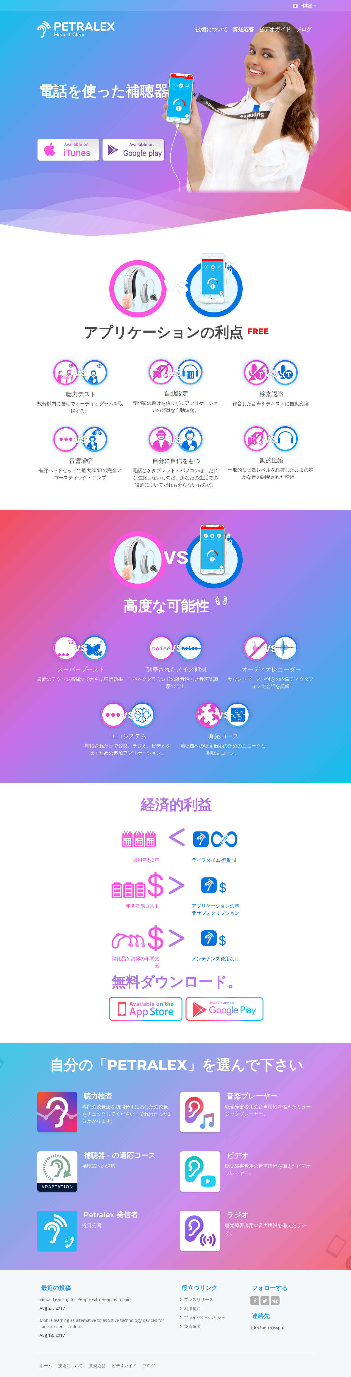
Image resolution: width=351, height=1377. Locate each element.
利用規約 (192, 1308)
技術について (212, 29)
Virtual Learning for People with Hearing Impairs (86, 1299)
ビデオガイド (275, 29)
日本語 (303, 5)
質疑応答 (243, 29)
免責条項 (192, 1326)
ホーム (46, 1365)
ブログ (304, 29)
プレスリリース (198, 1299)
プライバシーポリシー (205, 1317)
